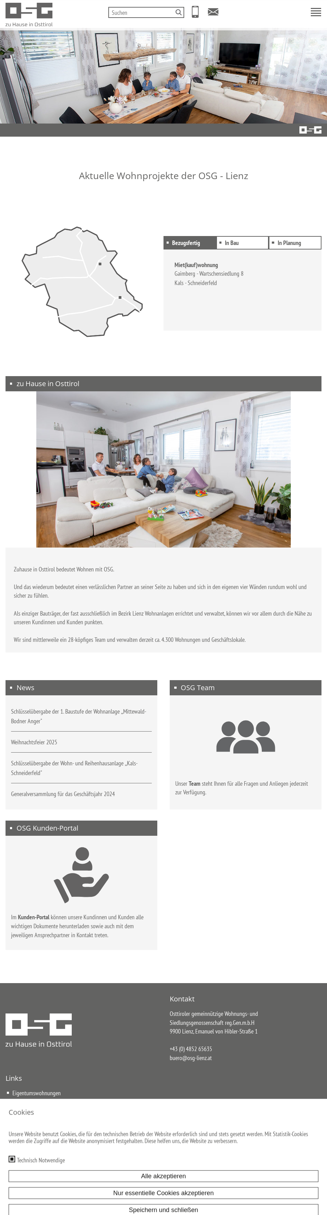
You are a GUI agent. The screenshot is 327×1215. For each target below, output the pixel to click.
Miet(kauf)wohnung (196, 265)
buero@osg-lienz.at (191, 1062)
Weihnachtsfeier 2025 (34, 746)
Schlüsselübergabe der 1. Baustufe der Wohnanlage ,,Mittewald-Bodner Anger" (78, 720)
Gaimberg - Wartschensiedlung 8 (209, 273)
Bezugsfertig (185, 242)
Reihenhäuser (26, 1114)
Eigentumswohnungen (36, 1097)
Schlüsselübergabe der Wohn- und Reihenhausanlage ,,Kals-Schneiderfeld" (74, 772)
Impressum (114, 1166)
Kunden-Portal (33, 921)
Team (194, 787)
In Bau (231, 242)
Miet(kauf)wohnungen (36, 1105)
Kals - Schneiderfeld (196, 282)
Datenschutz (144, 1166)
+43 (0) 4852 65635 (191, 1053)
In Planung (288, 242)
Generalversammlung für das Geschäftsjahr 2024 (63, 798)
